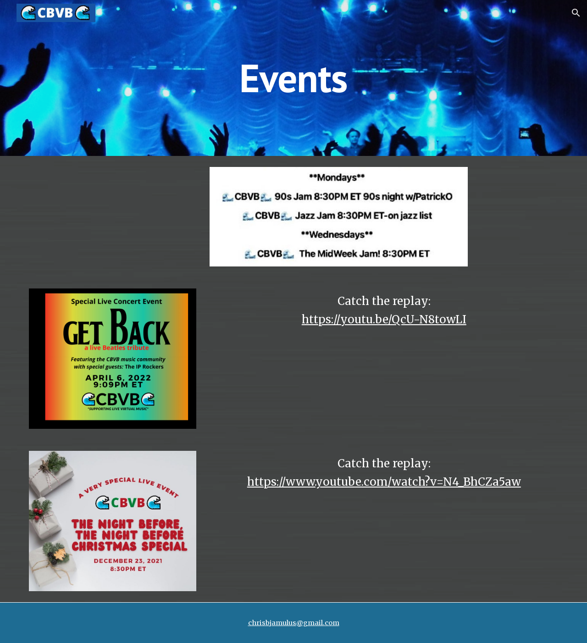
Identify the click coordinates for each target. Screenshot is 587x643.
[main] (293, 78)
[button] (576, 13)
